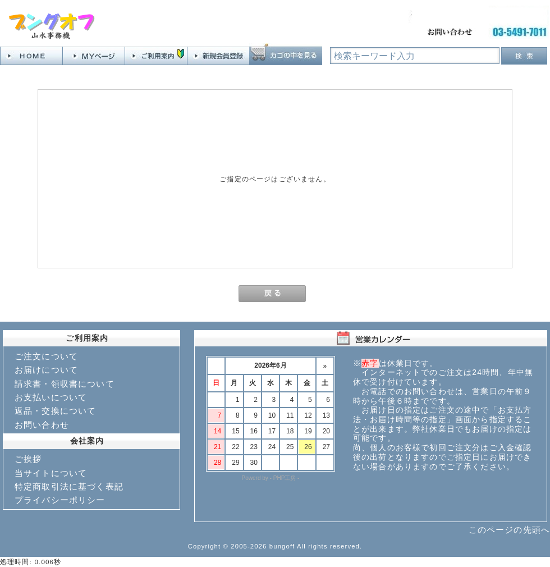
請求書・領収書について (64, 383)
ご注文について (46, 356)
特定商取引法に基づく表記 (69, 486)
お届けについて (46, 369)
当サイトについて (51, 473)
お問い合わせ (42, 424)
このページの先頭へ (509, 529)
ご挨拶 (28, 459)
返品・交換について (55, 410)
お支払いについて (51, 397)
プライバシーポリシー (60, 500)
